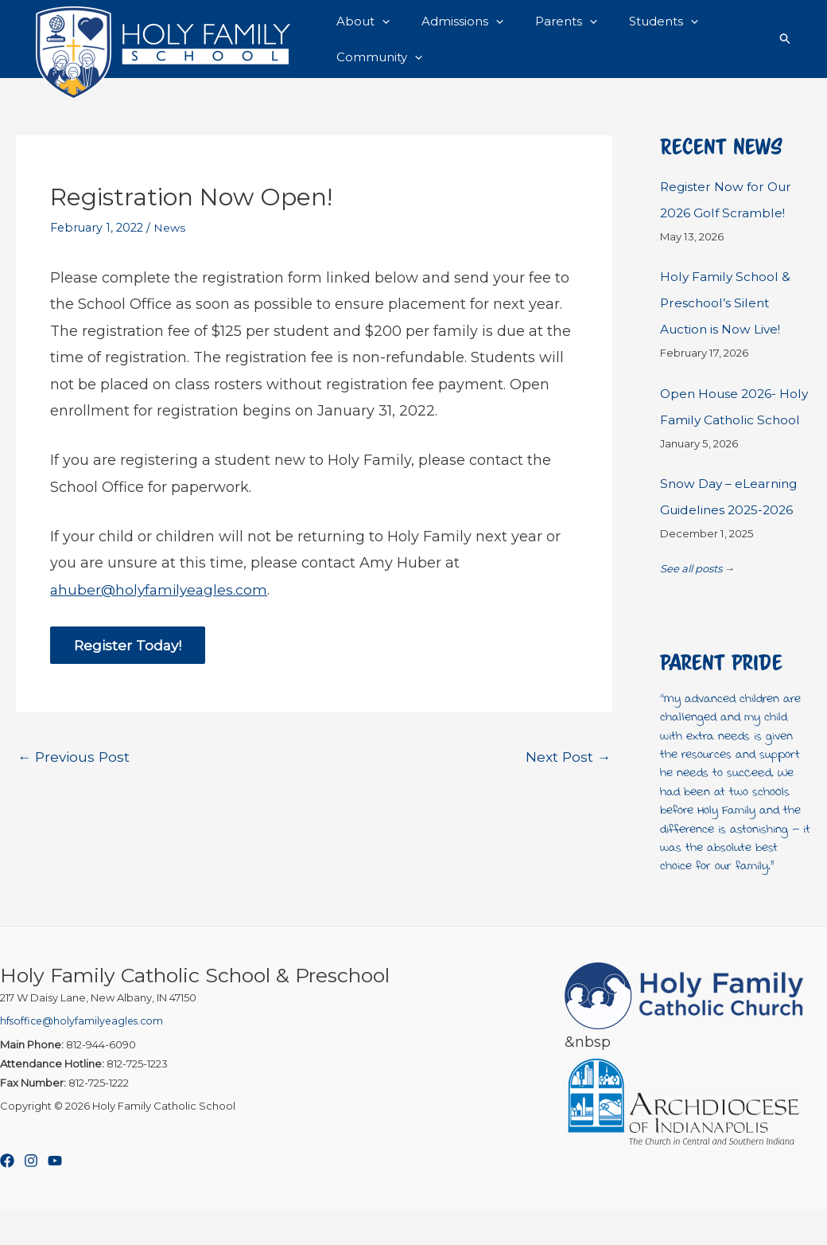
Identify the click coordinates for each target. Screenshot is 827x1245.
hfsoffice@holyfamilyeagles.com (84, 1056)
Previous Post (75, 772)
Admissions (450, 23)
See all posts (691, 604)
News (169, 242)
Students (635, 23)
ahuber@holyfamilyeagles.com (161, 603)
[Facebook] (7, 1196)
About (359, 23)
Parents (546, 23)
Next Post (567, 772)
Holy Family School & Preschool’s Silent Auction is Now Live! (727, 315)
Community (375, 69)
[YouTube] (55, 1196)
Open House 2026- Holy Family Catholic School (726, 430)
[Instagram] (31, 1196)
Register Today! (129, 660)
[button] (378, 23)
